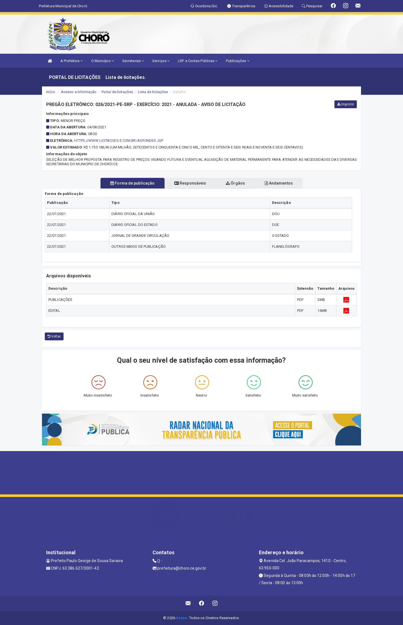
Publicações (237, 61)
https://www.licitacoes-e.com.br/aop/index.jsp (118, 140)
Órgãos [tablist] (237, 183)
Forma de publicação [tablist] (127, 183)
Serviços (161, 61)
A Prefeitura (71, 61)
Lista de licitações (153, 92)
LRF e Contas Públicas (197, 61)
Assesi (182, 618)
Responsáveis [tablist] (188, 183)
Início (50, 92)
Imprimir (345, 104)
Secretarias (133, 61)
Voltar (54, 336)
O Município (102, 61)
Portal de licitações (117, 92)
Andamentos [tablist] (284, 183)
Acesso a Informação (79, 92)
